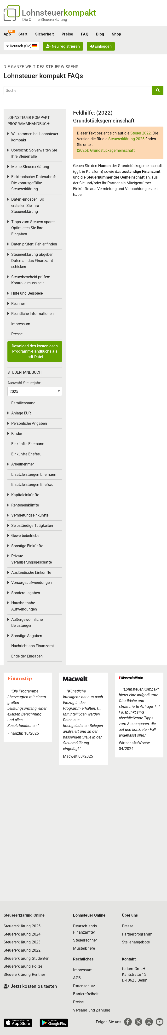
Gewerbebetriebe (25, 535)
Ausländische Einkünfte (31, 572)
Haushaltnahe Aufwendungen (24, 606)
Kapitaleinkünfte (25, 495)
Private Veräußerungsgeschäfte (31, 559)
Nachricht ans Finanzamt (32, 646)
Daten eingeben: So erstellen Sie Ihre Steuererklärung (27, 205)
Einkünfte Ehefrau (26, 454)
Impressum (20, 324)
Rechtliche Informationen (32, 313)
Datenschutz (84, 986)
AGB (77, 978)
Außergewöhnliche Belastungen (27, 622)
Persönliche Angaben (29, 423)
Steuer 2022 (140, 133)
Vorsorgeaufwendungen (31, 582)
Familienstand (23, 403)
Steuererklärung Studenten (26, 958)
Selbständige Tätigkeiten (32, 525)
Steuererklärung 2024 (22, 934)
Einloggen (101, 46)
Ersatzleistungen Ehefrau (32, 484)
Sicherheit (44, 34)
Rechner (18, 303)
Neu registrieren (63, 46)
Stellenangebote (136, 942)
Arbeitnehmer (22, 464)
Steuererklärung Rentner (24, 974)
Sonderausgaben (25, 593)
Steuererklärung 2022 (22, 950)
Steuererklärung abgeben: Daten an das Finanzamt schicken (32, 260)
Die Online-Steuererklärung (44, 19)
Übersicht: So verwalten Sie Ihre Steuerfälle (34, 153)
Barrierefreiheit (85, 994)
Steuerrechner (85, 940)
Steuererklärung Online (24, 915)
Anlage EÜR (21, 413)
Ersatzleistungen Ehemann (33, 474)
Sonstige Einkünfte (27, 546)
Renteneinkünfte (25, 505)
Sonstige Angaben (26, 636)
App (7, 34)
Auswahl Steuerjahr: (24, 383)
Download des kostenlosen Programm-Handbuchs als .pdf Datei (35, 351)
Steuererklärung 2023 (22, 942)
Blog (100, 34)
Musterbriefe (84, 948)
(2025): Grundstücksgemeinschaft (106, 150)
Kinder (16, 433)
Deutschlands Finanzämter (85, 929)
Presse (17, 334)
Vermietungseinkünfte (29, 515)
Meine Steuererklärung (30, 166)
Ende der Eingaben (27, 656)
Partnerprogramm (137, 934)
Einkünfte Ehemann (27, 444)
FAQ (84, 34)
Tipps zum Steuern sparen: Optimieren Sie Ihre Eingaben (34, 228)
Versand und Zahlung (91, 1010)
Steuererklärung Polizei (23, 966)
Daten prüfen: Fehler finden (34, 244)
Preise (67, 34)
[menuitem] (21, 46)
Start (22, 34)
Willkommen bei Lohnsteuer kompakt (34, 137)
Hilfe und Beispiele (27, 293)
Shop (116, 34)
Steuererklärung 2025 (126, 139)
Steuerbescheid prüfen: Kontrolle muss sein (30, 280)
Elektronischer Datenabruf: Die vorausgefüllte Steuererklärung (33, 182)
